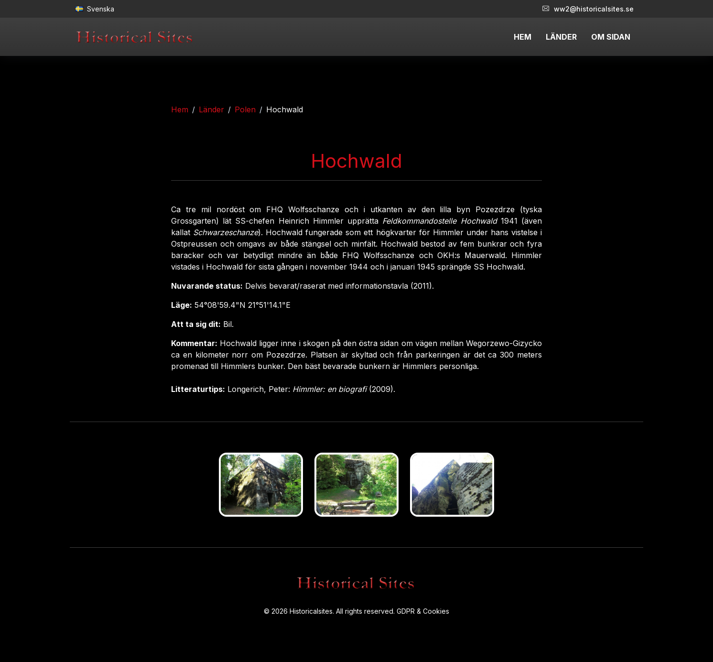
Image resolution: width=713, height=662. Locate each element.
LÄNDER (561, 37)
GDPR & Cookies (423, 611)
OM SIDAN (610, 37)
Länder (211, 109)
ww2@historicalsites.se (588, 9)
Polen (245, 109)
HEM (522, 37)
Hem (179, 109)
